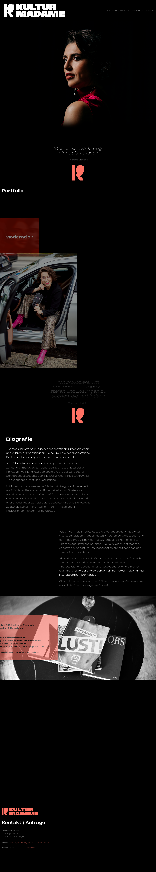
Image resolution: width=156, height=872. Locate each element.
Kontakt (149, 11)
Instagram (137, 11)
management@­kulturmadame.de (29, 843)
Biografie (124, 11)
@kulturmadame (25, 848)
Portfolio (112, 11)
